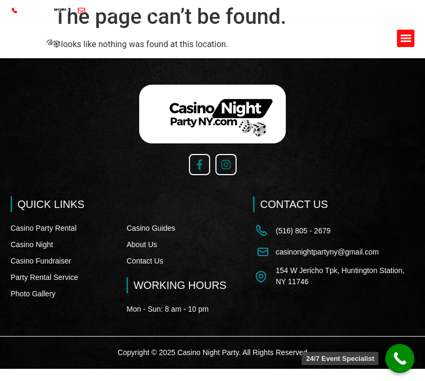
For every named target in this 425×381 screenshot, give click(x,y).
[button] (405, 38)
